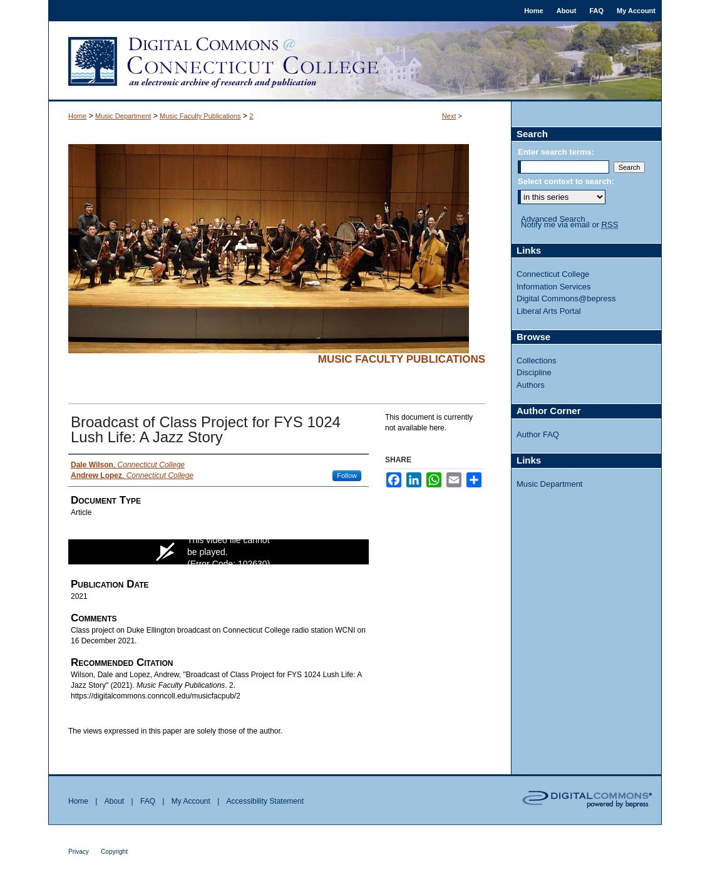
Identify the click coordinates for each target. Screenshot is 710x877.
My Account (191, 801)
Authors (531, 385)
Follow (347, 475)
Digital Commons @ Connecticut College (355, 61)
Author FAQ (538, 434)
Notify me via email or (569, 225)
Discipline (534, 372)
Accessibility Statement (265, 801)
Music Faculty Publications (200, 116)
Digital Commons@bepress (566, 298)
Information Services (554, 286)
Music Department (123, 116)
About (114, 801)
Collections (537, 360)
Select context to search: (566, 181)
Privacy (78, 851)
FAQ (147, 801)
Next (449, 116)
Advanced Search (553, 219)
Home (77, 116)
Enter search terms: (556, 152)
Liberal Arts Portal (549, 311)
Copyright (114, 851)
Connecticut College (553, 274)
